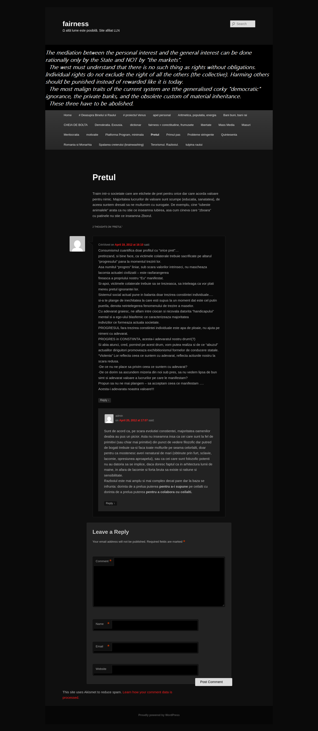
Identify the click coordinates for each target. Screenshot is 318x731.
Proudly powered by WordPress (158, 715)
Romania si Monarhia (78, 144)
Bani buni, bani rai (235, 115)
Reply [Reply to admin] (110, 503)
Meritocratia (71, 134)
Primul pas (173, 134)
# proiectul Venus (134, 115)
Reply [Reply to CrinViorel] (104, 400)
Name (102, 624)
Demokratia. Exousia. (109, 125)
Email (102, 646)
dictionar (135, 125)
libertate (206, 125)
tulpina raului (194, 144)
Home (68, 115)
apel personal (162, 115)
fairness (76, 23)
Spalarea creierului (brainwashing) (121, 144)
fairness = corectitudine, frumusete (171, 125)
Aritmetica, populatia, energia (197, 115)
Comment (103, 561)
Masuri (246, 125)
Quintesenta (229, 134)
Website (101, 669)
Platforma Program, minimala (124, 134)
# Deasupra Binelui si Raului (97, 115)
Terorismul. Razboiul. (164, 144)
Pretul (155, 134)
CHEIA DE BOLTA (76, 125)
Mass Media (227, 125)
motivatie (92, 134)
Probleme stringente (200, 134)
